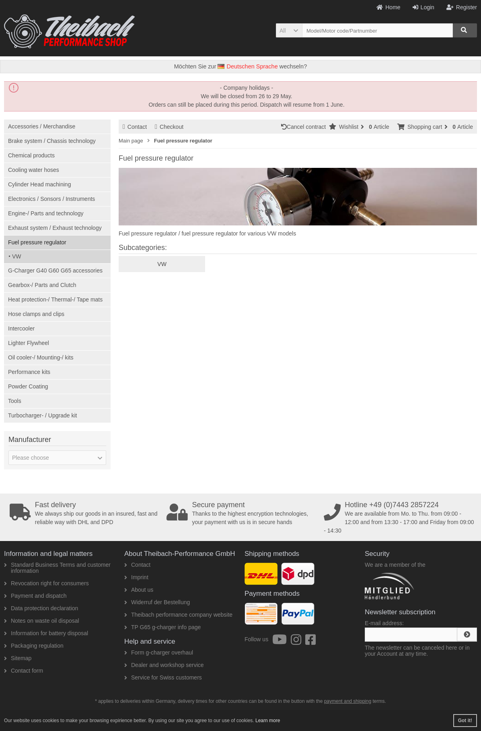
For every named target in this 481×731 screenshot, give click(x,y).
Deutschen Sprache (248, 66)
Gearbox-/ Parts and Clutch (42, 285)
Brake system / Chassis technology (52, 141)
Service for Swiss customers (163, 677)
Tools (14, 401)
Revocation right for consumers (46, 583)
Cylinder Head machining (39, 184)
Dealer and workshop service (164, 665)
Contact (135, 127)
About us (138, 589)
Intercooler (21, 328)
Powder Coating (28, 386)
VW (16, 256)
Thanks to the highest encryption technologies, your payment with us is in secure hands (242, 513)
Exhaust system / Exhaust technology (55, 228)
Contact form (23, 670)
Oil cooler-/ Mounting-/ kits (41, 357)
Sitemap (17, 658)
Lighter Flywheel (28, 343)
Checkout (169, 127)
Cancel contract (305, 127)
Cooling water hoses (33, 170)
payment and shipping (347, 701)
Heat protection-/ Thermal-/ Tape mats (55, 299)
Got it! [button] (465, 720)
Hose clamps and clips (36, 314)
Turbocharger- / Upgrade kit (42, 415)
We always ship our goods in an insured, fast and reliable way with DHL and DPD (86, 513)
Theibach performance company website (178, 614)
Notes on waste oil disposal (41, 620)
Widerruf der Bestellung (157, 602)
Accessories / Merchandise (41, 126)
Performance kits (29, 372)
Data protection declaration (41, 608)
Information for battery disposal (46, 633)
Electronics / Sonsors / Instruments (51, 199)
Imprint (136, 577)
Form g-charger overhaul (158, 652)
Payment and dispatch (35, 596)
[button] (289, 30)
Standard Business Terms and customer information (57, 568)
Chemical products (31, 155)
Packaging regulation (34, 645)
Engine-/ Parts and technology (46, 213)
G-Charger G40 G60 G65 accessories (55, 270)
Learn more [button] (267, 720)
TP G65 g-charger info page (162, 627)
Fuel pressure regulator (37, 242)
